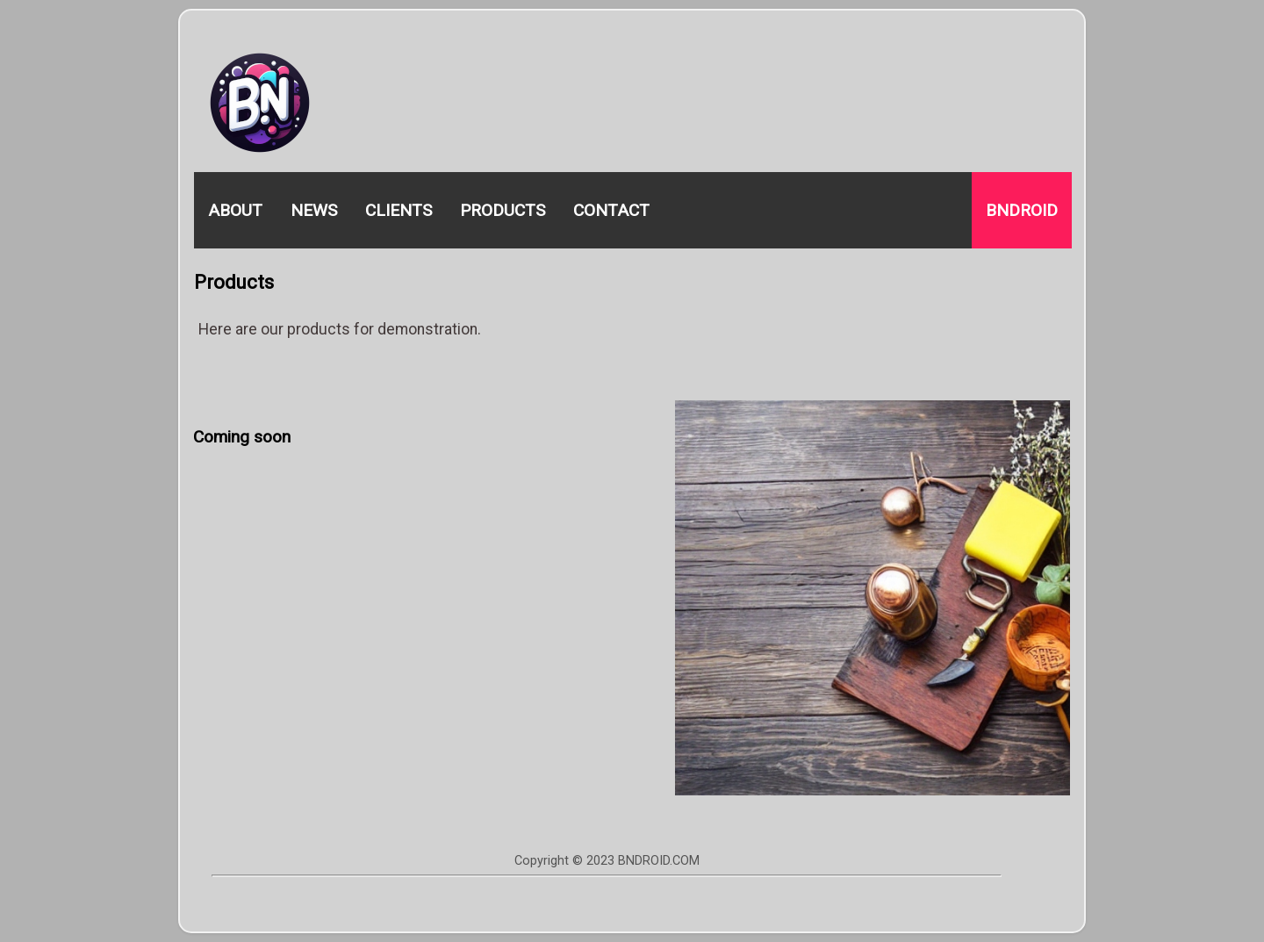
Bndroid (1022, 210)
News (314, 210)
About (235, 210)
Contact (611, 210)
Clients (398, 210)
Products (502, 210)
